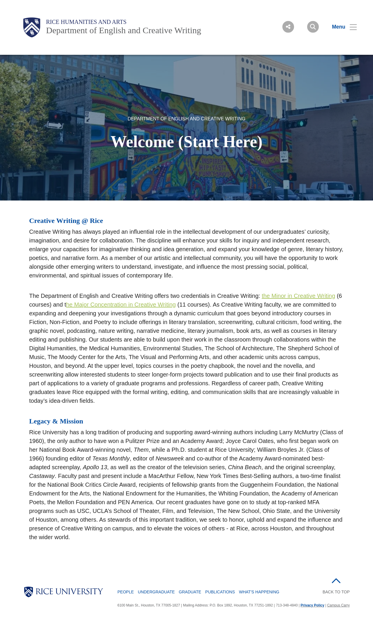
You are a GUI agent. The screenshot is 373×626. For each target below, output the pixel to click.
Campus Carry (338, 605)
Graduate (190, 592)
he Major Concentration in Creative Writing (121, 304)
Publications (220, 592)
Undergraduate (156, 592)
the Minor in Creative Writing (298, 296)
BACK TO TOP (336, 592)
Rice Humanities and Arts (86, 22)
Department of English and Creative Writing (123, 30)
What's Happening (259, 592)
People (125, 592)
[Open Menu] (341, 27)
